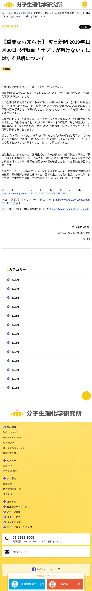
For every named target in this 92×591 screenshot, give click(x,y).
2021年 (16, 315)
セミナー (11, 460)
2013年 (16, 387)
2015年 (16, 369)
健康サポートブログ (17, 506)
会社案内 (11, 478)
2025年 (16, 279)
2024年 (16, 288)
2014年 (16, 378)
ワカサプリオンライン (19, 527)
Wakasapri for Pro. (12, 437)
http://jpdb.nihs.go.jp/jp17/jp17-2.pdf (69, 209)
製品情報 (11, 427)
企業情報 (6, 69)
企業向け (7, 465)
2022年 (16, 306)
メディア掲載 (13, 512)
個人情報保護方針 (12, 489)
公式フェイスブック (46, 569)
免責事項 (7, 494)
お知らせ (11, 501)
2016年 (16, 360)
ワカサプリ (8, 442)
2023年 (16, 297)
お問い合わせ (19, 552)
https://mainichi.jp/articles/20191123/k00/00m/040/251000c (34, 193)
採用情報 (7, 483)
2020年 (16, 324)
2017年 (16, 351)
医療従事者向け (11, 471)
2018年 (16, 342)
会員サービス (13, 517)
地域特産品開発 (11, 453)
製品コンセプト (11, 432)
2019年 (16, 333)
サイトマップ (13, 522)
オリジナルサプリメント (15, 448)
